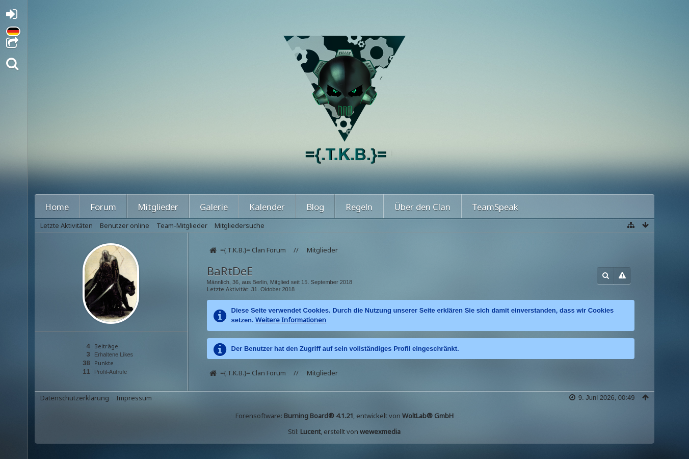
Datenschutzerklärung (74, 397)
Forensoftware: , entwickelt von (344, 415)
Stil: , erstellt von (344, 431)
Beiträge (106, 346)
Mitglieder (158, 207)
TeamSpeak (495, 207)
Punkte (104, 363)
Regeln (359, 207)
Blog (315, 207)
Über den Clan (422, 207)
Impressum (134, 397)
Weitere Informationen (290, 319)
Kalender (267, 207)
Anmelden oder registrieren (14, 16)
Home (57, 207)
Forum (103, 207)
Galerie (214, 207)
